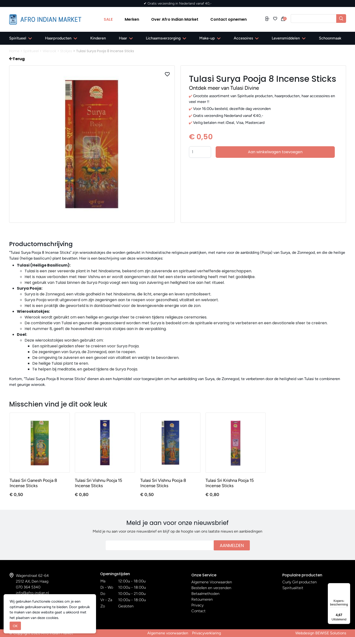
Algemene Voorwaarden (211, 582)
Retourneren (202, 599)
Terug (17, 59)
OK (15, 625)
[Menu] (347, 586)
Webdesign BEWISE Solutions (320, 633)
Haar (123, 38)
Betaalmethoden (205, 593)
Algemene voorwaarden (167, 633)
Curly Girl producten (299, 582)
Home (14, 51)
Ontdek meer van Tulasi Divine (224, 88)
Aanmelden (232, 545)
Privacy (197, 605)
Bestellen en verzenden (211, 588)
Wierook (49, 51)
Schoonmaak (330, 38)
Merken (132, 19)
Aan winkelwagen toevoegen (275, 152)
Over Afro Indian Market (174, 19)
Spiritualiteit (292, 588)
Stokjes (66, 51)
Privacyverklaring (206, 633)
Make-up (207, 38)
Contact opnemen (228, 19)
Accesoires (243, 38)
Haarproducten (58, 38)
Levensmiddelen (286, 38)
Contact (198, 611)
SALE (108, 19)
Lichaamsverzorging (163, 38)
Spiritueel (17, 38)
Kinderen (98, 38)
